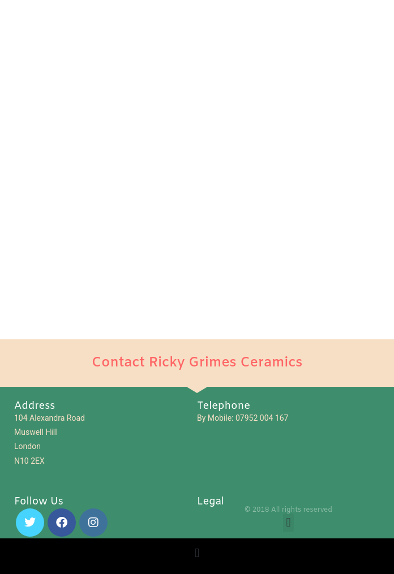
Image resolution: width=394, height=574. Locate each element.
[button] (288, 522)
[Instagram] (93, 522)
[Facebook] (62, 522)
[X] (30, 522)
